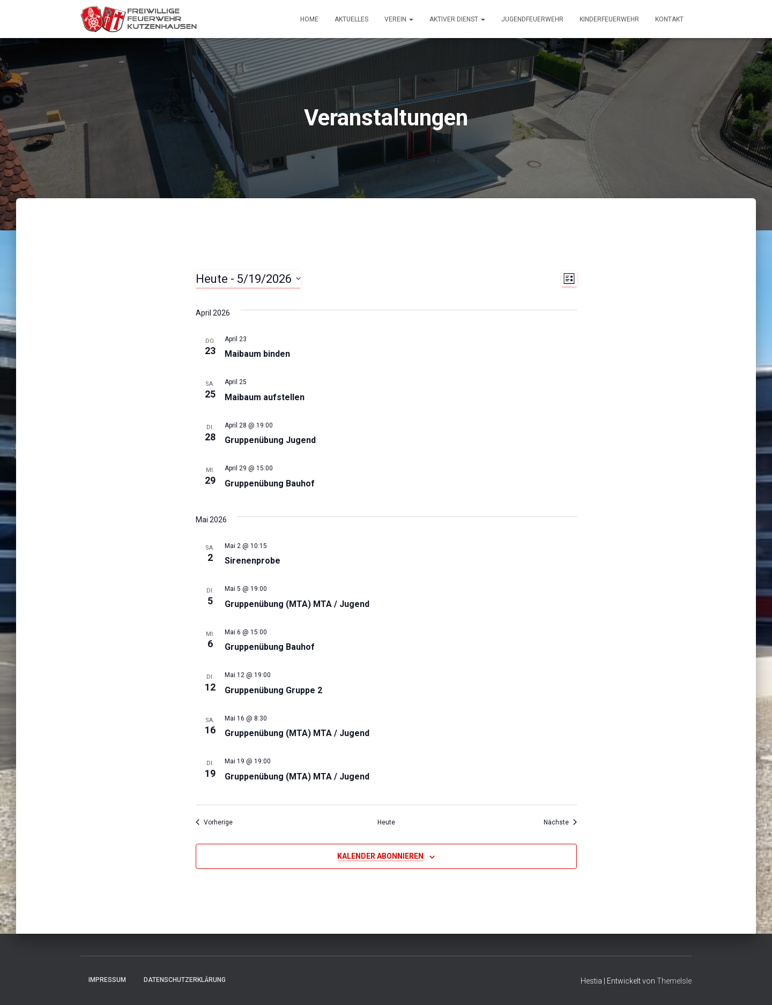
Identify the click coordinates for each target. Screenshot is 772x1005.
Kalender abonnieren (380, 856)
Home (309, 19)
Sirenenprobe (252, 561)
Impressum (107, 980)
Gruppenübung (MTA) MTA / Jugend (297, 604)
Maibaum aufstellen (265, 397)
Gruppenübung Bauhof (270, 483)
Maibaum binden (257, 354)
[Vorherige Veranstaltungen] (214, 822)
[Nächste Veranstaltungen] (560, 822)
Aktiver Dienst (457, 19)
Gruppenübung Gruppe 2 (273, 690)
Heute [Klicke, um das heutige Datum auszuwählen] (386, 822)
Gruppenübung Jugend (270, 440)
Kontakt (669, 19)
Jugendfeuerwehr (532, 19)
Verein (398, 19)
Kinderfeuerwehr (609, 19)
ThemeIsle (674, 981)
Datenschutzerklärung (185, 980)
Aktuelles (351, 19)
